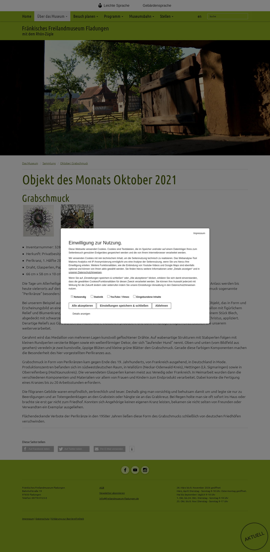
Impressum (199, 233)
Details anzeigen (81, 313)
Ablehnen (161, 305)
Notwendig (78, 296)
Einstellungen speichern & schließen (124, 305)
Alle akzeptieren (82, 305)
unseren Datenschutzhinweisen (85, 272)
